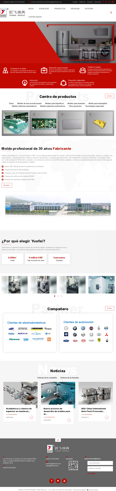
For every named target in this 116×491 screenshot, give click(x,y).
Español (90, 2)
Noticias (89, 9)
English (75, 2)
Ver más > (103, 56)
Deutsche (97, 2)
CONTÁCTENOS (35, 17)
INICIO (31, 9)
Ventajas (75, 9)
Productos (59, 9)
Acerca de (44, 9)
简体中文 (82, 2)
